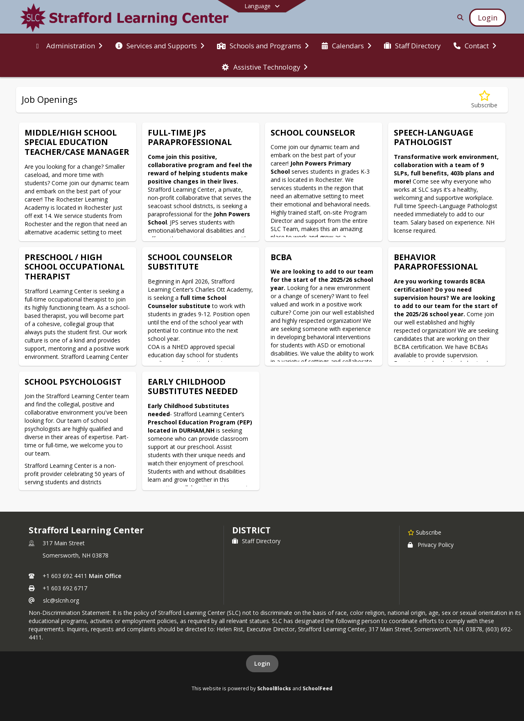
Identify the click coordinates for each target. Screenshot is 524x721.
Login (262, 663)
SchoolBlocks (274, 688)
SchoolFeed (317, 688)
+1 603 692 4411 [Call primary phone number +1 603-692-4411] (65, 576)
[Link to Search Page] (458, 17)
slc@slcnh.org (61, 600)
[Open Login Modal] (487, 18)
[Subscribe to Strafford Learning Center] (424, 532)
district (251, 530)
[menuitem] (68, 45)
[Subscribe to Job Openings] (484, 99)
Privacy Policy (431, 545)
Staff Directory (256, 541)
